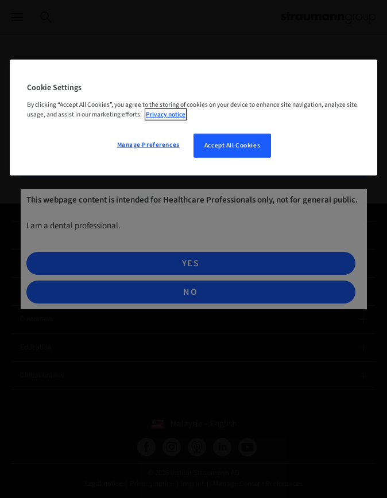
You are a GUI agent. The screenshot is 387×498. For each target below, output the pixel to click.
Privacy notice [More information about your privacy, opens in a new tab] (165, 114)
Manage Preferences (148, 145)
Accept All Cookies (232, 145)
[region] (193, 118)
